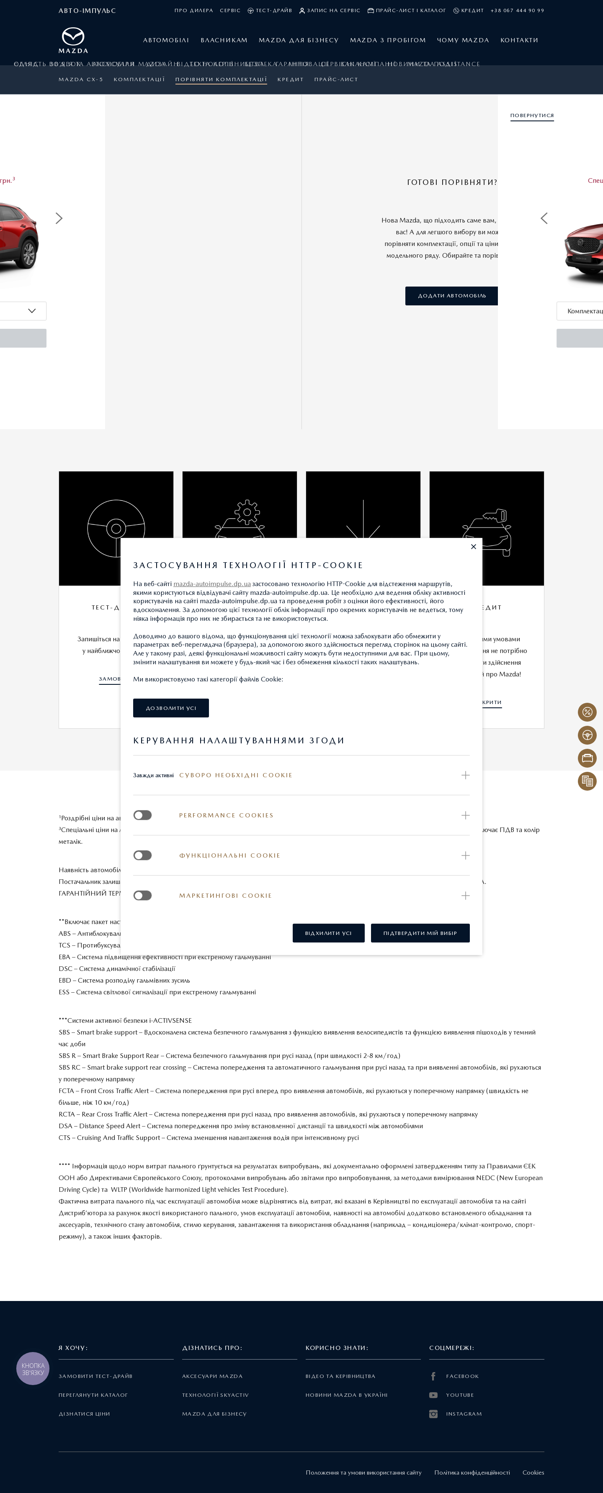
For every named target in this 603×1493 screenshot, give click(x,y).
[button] (473, 546)
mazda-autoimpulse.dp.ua (212, 584)
